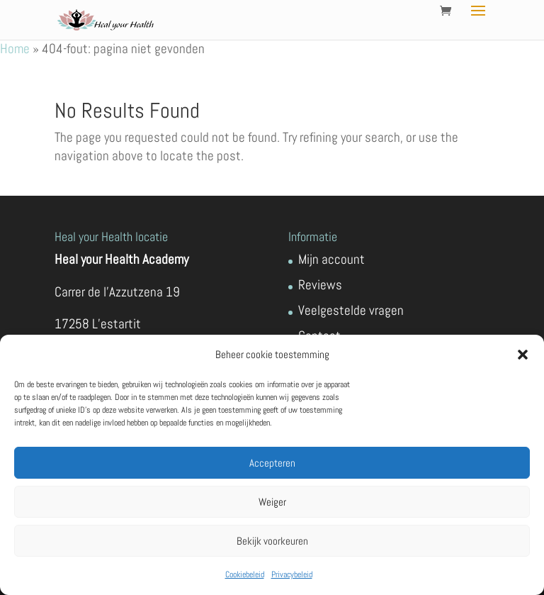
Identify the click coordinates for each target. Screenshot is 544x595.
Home (15, 48)
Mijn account (331, 259)
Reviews (320, 285)
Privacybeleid (291, 574)
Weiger (272, 501)
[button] (523, 354)
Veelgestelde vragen (351, 310)
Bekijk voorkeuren (272, 540)
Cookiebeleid (244, 574)
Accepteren (272, 462)
